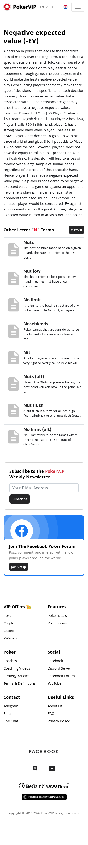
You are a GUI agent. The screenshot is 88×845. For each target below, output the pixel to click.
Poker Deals (57, 616)
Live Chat (11, 721)
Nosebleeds (35, 324)
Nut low (31, 271)
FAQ (51, 714)
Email (8, 714)
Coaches (10, 661)
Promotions (57, 624)
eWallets (10, 639)
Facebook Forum (61, 676)
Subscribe (19, 499)
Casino (9, 631)
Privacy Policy (59, 721)
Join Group (18, 567)
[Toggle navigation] (77, 7)
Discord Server (59, 669)
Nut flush (33, 405)
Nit (26, 352)
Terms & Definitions (19, 684)
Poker (8, 616)
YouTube (54, 684)
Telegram (11, 706)
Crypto (9, 624)
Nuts (28, 242)
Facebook (55, 661)
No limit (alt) (37, 429)
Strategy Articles (16, 676)
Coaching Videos (17, 669)
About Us (55, 706)
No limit (32, 300)
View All (76, 230)
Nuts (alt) (33, 376)
